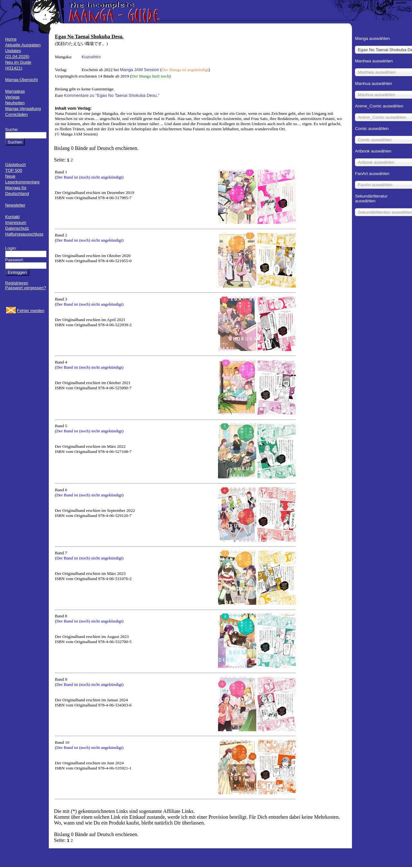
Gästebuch (15, 164)
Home (11, 39)
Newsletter (15, 205)
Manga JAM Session (139, 69)
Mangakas (15, 91)
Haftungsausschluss (24, 234)
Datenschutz (17, 228)
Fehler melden (30, 310)
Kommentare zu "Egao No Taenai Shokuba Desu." (112, 95)
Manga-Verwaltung (23, 108)
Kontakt (12, 216)
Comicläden (16, 114)
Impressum (15, 222)
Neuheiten (15, 102)
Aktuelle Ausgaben (22, 44)
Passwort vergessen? (25, 287)
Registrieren (16, 283)
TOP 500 (13, 170)
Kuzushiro (91, 56)
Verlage (12, 97)
